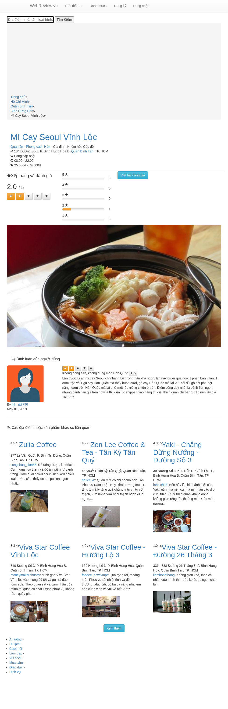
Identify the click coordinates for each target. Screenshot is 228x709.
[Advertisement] (114, 59)
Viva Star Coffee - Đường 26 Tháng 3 (185, 551)
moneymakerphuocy (25, 575)
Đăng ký (120, 6)
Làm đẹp (15, 653)
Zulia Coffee (38, 444)
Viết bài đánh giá (133, 175)
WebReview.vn (44, 5)
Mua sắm (16, 662)
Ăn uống (15, 639)
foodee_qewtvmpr (95, 575)
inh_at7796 (20, 404)
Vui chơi (15, 658)
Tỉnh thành (74, 6)
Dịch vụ (15, 672)
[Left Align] (11, 196)
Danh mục (98, 6)
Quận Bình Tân (82, 151)
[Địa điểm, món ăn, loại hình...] (30, 19)
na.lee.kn (88, 480)
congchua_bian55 (23, 465)
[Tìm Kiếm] (64, 19)
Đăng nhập (141, 6)
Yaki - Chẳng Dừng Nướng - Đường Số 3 (177, 452)
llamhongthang (164, 575)
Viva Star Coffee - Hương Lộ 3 (113, 551)
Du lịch (14, 644)
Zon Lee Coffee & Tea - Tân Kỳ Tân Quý (113, 452)
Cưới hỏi (15, 648)
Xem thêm (114, 628)
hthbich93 (160, 485)
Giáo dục (16, 667)
